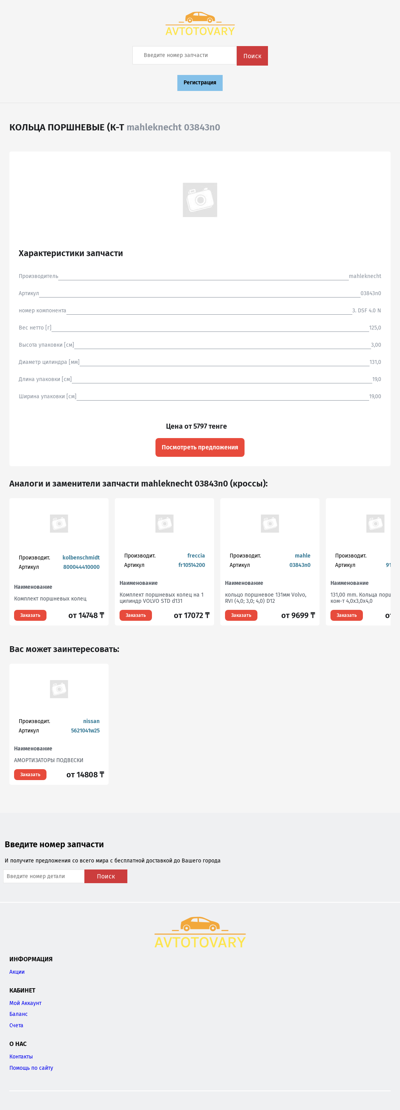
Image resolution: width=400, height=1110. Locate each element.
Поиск (252, 56)
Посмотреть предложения (200, 447)
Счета (16, 1025)
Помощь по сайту (31, 1068)
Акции (17, 972)
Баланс (18, 1014)
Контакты (21, 1056)
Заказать (30, 615)
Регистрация (200, 82)
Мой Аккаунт (25, 1003)
